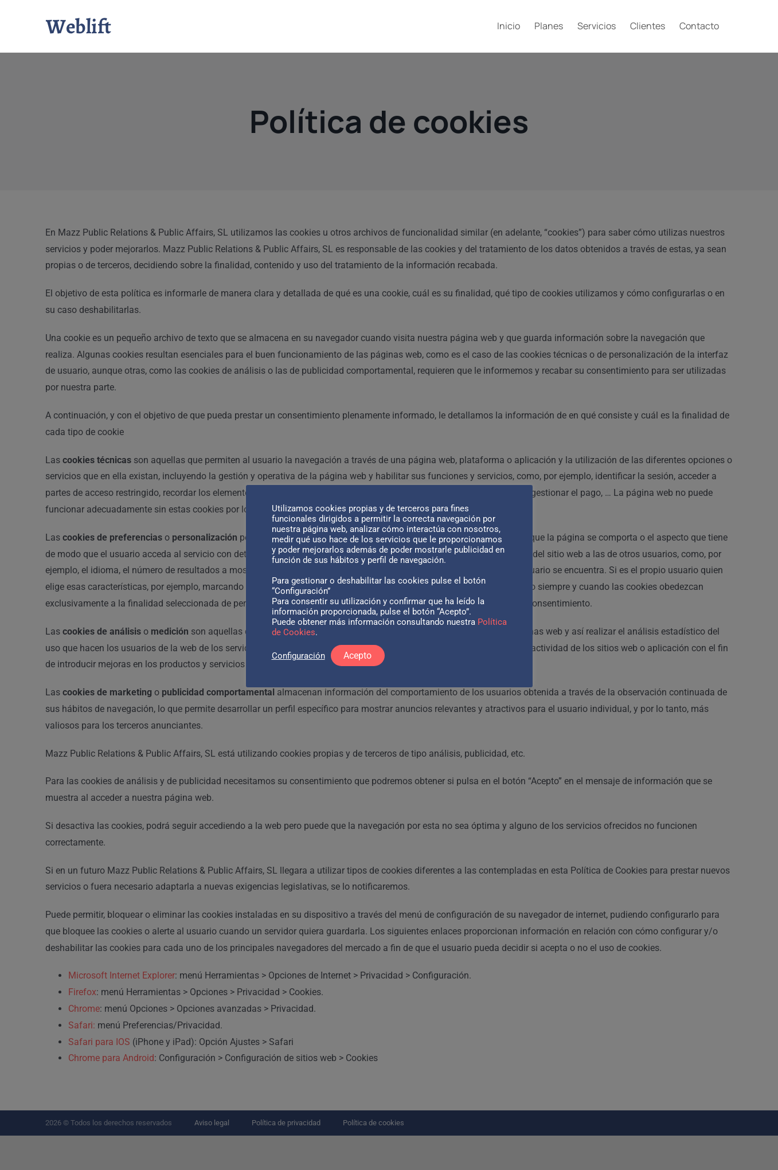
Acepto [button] (357, 655)
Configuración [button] (298, 656)
